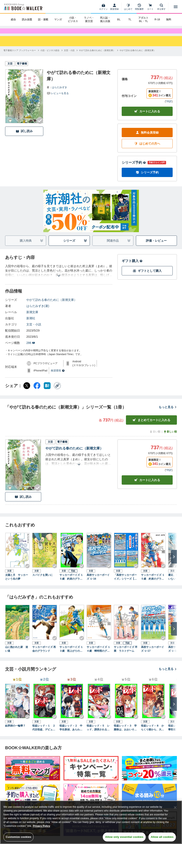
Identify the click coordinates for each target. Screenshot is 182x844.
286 (30, 348)
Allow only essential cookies (124, 836)
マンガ (58, 19)
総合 (13, 19)
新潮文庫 (32, 317)
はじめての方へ (147, 149)
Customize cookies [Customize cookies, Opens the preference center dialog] (18, 836)
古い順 (154, 436)
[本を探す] (161, 7)
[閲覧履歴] (139, 7)
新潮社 (30, 323)
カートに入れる (147, 116)
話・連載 (43, 19)
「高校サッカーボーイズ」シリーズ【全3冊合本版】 (126, 582)
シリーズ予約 (134, 167)
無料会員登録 (147, 138)
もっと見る (168, 412)
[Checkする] (40, 125)
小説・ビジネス (73, 19)
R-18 (157, 19)
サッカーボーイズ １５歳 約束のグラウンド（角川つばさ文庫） (71, 582)
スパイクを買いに (42, 579)
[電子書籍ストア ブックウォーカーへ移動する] (19, 55)
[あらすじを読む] (58, 275)
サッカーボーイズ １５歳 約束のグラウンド (153, 582)
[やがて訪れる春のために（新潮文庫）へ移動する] (97, 55)
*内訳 (169, 106)
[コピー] (57, 390)
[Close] (175, 807)
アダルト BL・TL (143, 19)
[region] (91, 822)
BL (118, 19)
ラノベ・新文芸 (89, 19)
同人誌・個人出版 (105, 19)
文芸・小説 (33, 329)
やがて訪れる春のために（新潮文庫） (51, 305)
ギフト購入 (132, 266)
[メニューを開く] (175, 6)
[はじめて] (128, 7)
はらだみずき (59, 92)
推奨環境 (58, 375)
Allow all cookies (162, 836)
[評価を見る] (58, 98)
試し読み (24, 136)
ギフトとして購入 (147, 276)
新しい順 (170, 436)
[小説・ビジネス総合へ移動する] (49, 55)
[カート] (150, 7)
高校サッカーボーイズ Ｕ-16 (98, 581)
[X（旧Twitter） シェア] (26, 390)
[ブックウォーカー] (22, 7)
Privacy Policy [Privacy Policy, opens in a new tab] (41, 825)
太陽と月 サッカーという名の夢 (16, 581)
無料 (168, 19)
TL (129, 19)
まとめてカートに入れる (151, 425)
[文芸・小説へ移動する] (69, 55)
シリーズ (75, 246)
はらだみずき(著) (37, 311)
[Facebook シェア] (37, 390)
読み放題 (27, 19)
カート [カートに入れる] (147, 485)
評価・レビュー (156, 245)
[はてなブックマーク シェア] (47, 390)
